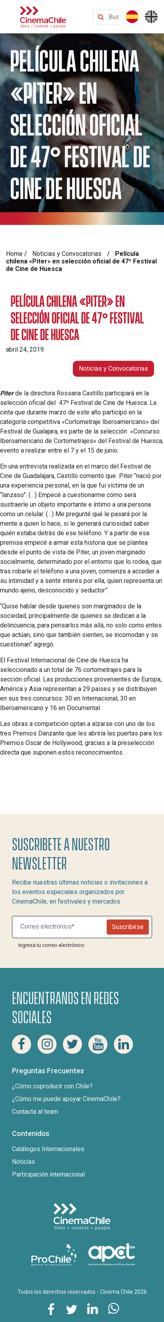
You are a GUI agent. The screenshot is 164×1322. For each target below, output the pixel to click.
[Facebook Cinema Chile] (21, 1044)
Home (14, 253)
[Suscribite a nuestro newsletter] (61, 927)
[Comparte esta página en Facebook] (51, 1309)
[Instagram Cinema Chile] (47, 1044)
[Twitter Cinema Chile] (72, 1044)
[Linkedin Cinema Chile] (123, 1044)
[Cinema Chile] (43, 16)
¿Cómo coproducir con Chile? (52, 1086)
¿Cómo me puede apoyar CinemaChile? (66, 1099)
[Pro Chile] (55, 1254)
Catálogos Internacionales (48, 1149)
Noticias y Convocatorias (67, 253)
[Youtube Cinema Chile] (97, 1044)
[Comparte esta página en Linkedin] (92, 1309)
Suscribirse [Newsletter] (128, 927)
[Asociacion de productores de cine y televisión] (112, 1254)
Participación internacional (48, 1174)
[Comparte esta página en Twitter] (71, 1309)
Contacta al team (35, 1111)
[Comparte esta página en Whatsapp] (113, 1309)
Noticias (23, 1161)
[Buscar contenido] (114, 17)
